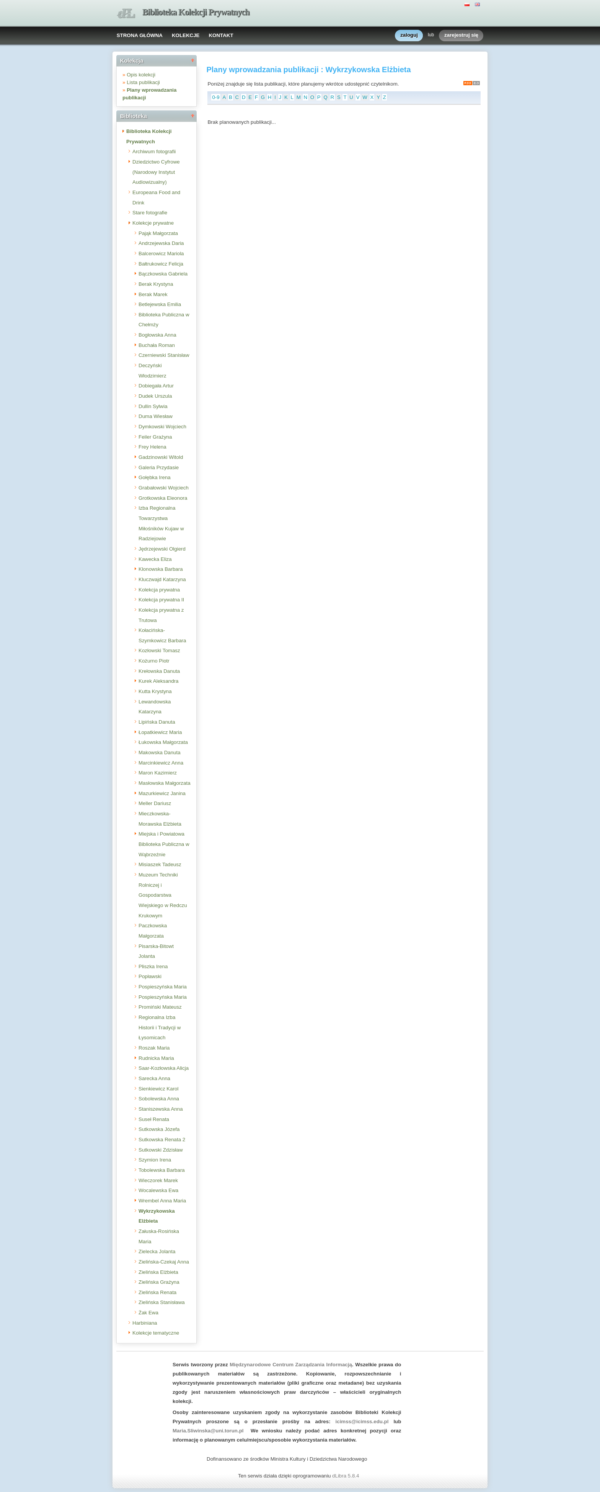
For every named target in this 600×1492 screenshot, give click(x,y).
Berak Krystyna (156, 284)
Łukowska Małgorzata (163, 742)
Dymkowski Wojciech (162, 426)
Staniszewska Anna (161, 1109)
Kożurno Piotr (154, 661)
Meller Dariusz (155, 803)
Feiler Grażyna (155, 437)
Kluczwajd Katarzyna (162, 579)
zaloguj (409, 35)
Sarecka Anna (154, 1078)
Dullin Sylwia (153, 406)
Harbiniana (144, 1323)
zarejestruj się (461, 35)
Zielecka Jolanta (157, 1251)
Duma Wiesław (156, 416)
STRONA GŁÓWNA (140, 35)
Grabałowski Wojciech (164, 488)
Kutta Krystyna (155, 691)
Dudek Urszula (155, 396)
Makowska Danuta (160, 752)
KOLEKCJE (186, 35)
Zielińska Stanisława (162, 1302)
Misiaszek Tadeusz (160, 864)
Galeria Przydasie (159, 467)
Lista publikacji (143, 82)
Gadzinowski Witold (161, 457)
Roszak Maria (154, 1048)
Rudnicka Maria (156, 1058)
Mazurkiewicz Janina (162, 793)
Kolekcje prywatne (153, 223)
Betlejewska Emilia (160, 304)
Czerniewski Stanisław (164, 355)
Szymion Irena (155, 1160)
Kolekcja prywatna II (161, 600)
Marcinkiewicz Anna (161, 763)
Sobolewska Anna (159, 1099)
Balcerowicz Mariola (161, 253)
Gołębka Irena (155, 477)
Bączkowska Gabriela (163, 274)
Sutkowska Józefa (159, 1129)
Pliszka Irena (153, 966)
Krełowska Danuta (159, 671)
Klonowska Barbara (161, 569)
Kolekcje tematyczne (155, 1333)
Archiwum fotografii (154, 151)
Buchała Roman (157, 345)
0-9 (215, 97)
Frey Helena (152, 447)
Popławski (150, 976)
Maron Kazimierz (158, 773)
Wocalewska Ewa (158, 1190)
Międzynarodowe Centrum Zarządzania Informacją (291, 1364)
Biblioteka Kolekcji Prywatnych (195, 12)
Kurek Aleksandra (158, 681)
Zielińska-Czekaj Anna (164, 1262)
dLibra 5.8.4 (346, 1476)
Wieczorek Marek (158, 1180)
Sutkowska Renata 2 (162, 1139)
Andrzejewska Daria (161, 243)
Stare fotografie (149, 212)
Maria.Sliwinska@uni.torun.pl (208, 1431)
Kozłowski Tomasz (159, 650)
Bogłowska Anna (157, 335)
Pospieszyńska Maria (163, 987)
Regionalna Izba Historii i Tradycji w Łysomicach (160, 1027)
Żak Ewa (148, 1312)
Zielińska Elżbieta (158, 1272)
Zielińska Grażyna (159, 1282)
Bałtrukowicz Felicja (161, 264)
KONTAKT (221, 35)
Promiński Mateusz (160, 1007)
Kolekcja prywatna (159, 590)
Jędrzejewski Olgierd (162, 549)
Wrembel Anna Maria (162, 1201)
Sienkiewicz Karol (158, 1089)
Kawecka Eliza (155, 559)
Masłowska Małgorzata (165, 783)
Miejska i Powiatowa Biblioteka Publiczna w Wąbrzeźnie (164, 844)
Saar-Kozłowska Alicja (164, 1068)
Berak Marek (153, 294)
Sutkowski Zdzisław (161, 1150)
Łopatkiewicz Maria (160, 732)
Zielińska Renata (157, 1292)
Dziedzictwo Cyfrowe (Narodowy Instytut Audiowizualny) (156, 172)
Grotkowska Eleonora (163, 498)
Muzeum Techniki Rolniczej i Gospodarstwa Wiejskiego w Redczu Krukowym (163, 895)
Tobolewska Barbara (162, 1170)
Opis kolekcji (141, 75)
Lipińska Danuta (157, 722)
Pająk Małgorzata (158, 233)
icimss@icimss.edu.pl (362, 1421)
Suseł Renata (154, 1119)
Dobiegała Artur (156, 386)
